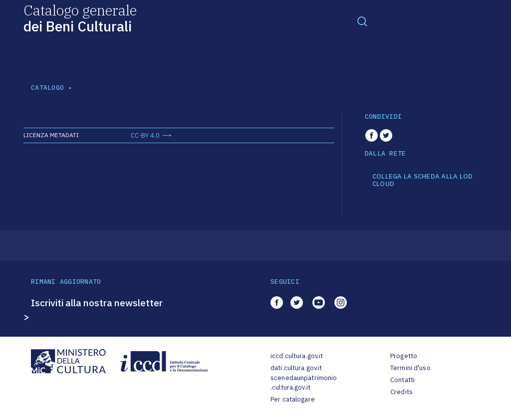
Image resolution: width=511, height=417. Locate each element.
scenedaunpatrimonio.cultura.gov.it (303, 383)
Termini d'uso (410, 368)
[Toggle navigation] (362, 21)
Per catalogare (292, 399)
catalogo (47, 87)
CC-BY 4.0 (145, 135)
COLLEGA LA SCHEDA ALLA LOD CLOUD (422, 180)
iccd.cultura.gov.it (296, 356)
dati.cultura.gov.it (296, 368)
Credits (401, 392)
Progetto (403, 356)
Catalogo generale (80, 17)
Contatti (402, 380)
